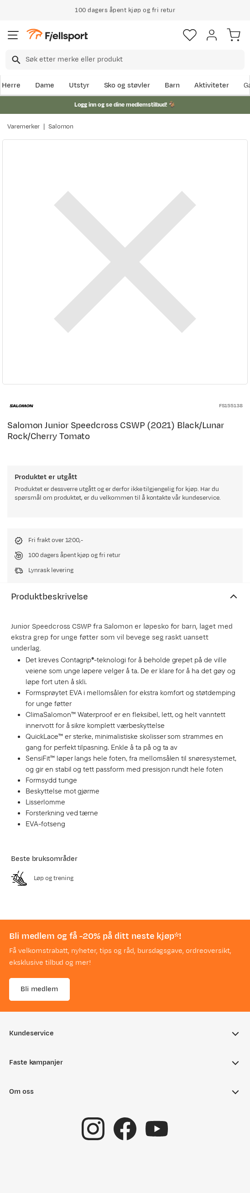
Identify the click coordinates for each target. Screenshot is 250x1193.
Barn (172, 85)
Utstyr (79, 85)
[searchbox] (134, 60)
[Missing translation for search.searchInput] (15, 60)
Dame (44, 85)
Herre (11, 85)
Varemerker (23, 127)
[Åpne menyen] (13, 35)
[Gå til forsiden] (57, 35)
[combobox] (125, 60)
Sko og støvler (127, 85)
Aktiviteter (211, 85)
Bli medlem (39, 989)
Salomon (61, 127)
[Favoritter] (189, 35)
